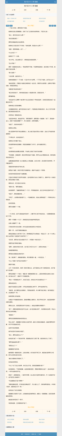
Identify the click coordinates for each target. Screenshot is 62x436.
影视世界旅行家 (27, 18)
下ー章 (48, 10)
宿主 (24, 21)
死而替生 (9, 422)
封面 (37, 10)
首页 (22, 434)
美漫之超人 (42, 422)
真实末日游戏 (42, 18)
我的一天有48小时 (11, 18)
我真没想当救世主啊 (28, 422)
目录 (25, 10)
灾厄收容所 (42, 21)
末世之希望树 (10, 419)
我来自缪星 (26, 419)
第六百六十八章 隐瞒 (31, 2)
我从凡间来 (42, 419)
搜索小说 (34, 434)
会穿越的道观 (10, 21)
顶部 (39, 434)
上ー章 (13, 10)
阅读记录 (27, 434)
